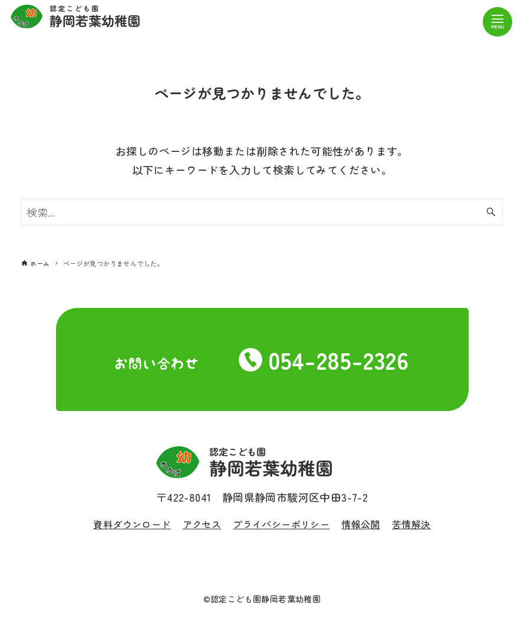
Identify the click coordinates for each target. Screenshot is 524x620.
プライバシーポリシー (281, 524)
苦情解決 (411, 524)
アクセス (202, 524)
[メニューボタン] (497, 22)
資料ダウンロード (131, 524)
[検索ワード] (262, 212)
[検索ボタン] (491, 212)
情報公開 (360, 524)
